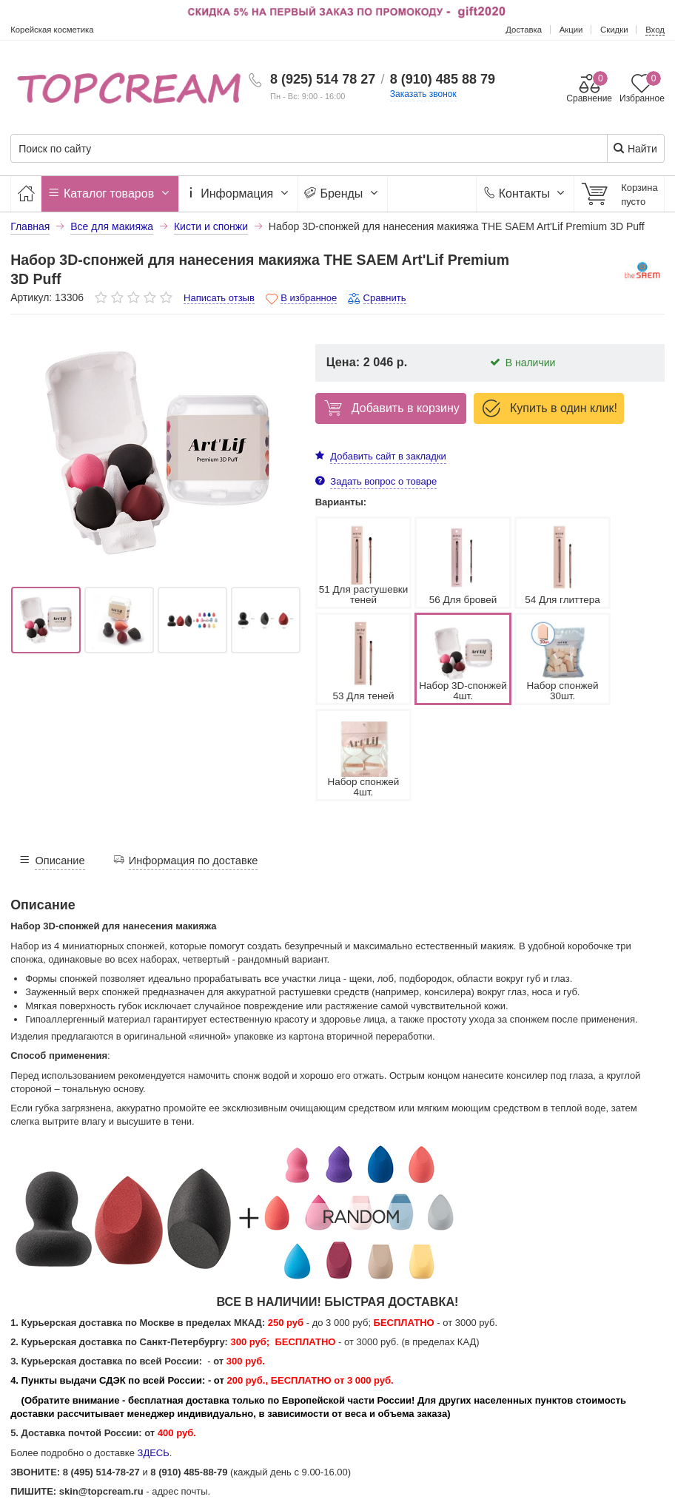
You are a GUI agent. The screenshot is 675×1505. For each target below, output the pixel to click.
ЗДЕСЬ (153, 1356)
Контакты (525, 193)
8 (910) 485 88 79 (442, 79)
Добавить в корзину (389, 408)
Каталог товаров (110, 193)
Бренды (342, 193)
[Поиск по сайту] (282, 149)
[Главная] (26, 193)
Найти (634, 148)
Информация (238, 193)
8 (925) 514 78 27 (322, 79)
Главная (30, 226)
